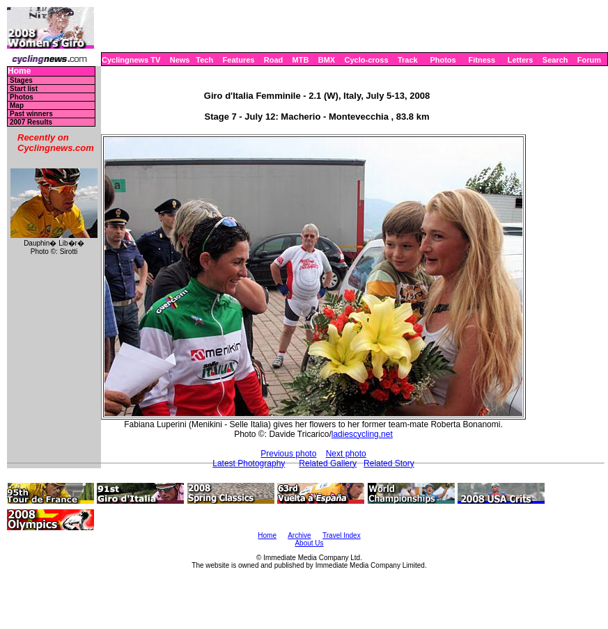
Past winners (31, 114)
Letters (520, 60)
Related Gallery (328, 463)
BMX (326, 60)
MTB (301, 60)
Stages (21, 80)
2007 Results (31, 122)
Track (408, 60)
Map (17, 105)
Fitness (481, 60)
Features (239, 60)
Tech (204, 60)
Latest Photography (248, 463)
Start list (24, 89)
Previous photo (288, 454)
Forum (589, 60)
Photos (442, 60)
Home (19, 71)
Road (273, 60)
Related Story (389, 463)
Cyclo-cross (367, 60)
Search (555, 60)
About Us (309, 543)
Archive (299, 535)
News (180, 60)
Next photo (346, 454)
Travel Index (341, 535)
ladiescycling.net (362, 434)
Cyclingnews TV (131, 60)
